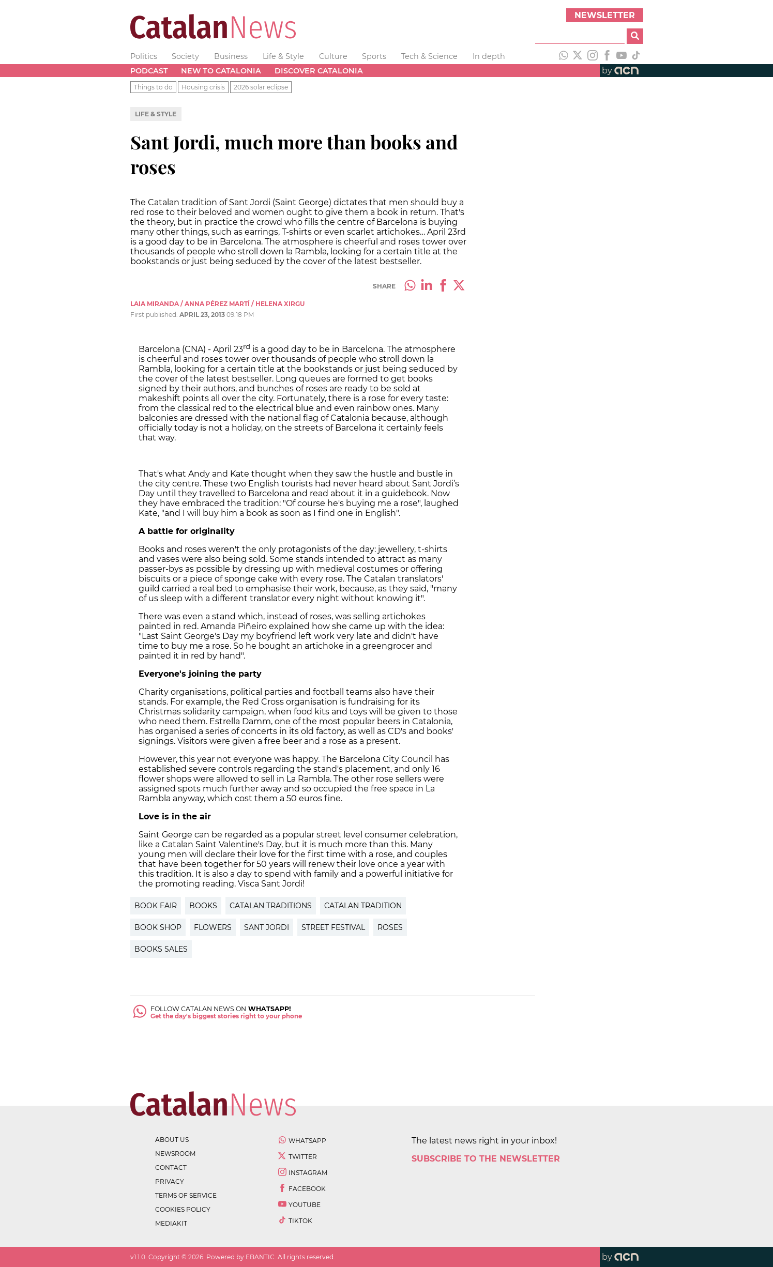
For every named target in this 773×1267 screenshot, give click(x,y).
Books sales (161, 949)
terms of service (186, 1195)
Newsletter (604, 15)
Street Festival (333, 927)
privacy (169, 1181)
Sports (374, 56)
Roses (390, 927)
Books (203, 905)
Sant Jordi (266, 927)
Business (231, 56)
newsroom (175, 1153)
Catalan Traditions (271, 905)
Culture (333, 56)
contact (171, 1167)
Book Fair (155, 905)
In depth (489, 56)
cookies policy (182, 1209)
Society (185, 56)
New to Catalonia (221, 70)
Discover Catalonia (319, 70)
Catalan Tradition (363, 905)
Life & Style (283, 56)
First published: (154, 314)
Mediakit (171, 1223)
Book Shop (157, 927)
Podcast (149, 70)
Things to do (153, 87)
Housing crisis (203, 87)
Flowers (213, 927)
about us (172, 1139)
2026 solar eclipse (261, 87)
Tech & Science (429, 56)
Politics (143, 56)
